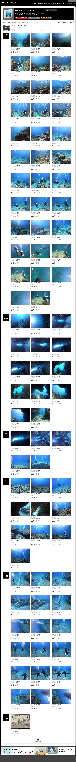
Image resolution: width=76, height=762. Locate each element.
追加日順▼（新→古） (48, 30)
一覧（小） (13, 25)
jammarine (13, 27)
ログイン (60, 3)
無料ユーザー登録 (39, 3)
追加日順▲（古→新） (37, 30)
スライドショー (33, 25)
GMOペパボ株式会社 (72, 3)
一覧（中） (19, 25)
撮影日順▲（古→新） (16, 30)
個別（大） (26, 25)
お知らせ (67, 3)
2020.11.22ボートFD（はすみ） (25, 10)
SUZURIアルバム (9, 3)
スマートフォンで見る (50, 10)
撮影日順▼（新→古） (27, 30)
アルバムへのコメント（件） (65, 22)
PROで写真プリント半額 (50, 3)
